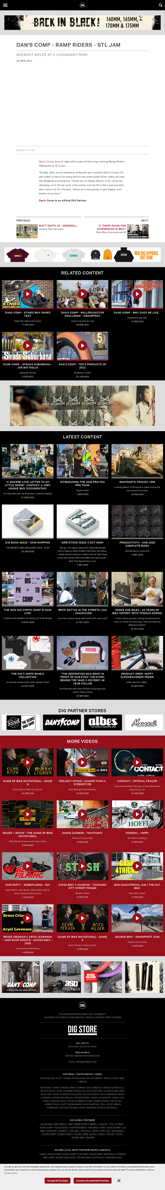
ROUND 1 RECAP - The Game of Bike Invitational (28, 834)
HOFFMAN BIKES (78, 1127)
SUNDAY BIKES (65, 1134)
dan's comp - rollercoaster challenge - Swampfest (82, 314)
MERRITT (63, 1131)
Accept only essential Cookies (91, 1181)
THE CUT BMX (116, 1124)
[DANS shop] (62, 722)
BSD (70, 1124)
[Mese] (144, 722)
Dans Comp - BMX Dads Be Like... (137, 312)
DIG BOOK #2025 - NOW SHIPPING (27, 542)
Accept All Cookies (58, 1181)
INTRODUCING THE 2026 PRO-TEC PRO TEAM (82, 483)
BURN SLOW (81, 1124)
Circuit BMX (54, 1154)
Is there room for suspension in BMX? (111, 227)
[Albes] (103, 722)
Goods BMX (96, 1154)
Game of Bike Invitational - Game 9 (27, 783)
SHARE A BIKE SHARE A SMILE (89, 1134)
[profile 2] (82, 22)
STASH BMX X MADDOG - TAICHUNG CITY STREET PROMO (82, 886)
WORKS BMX (78, 1137)
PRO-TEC (105, 1131)
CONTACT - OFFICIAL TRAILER (137, 781)
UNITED (110, 1134)
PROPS (95, 1131)
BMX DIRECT (60, 1124)
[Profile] (144, 977)
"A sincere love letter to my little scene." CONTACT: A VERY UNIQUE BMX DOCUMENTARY (28, 485)
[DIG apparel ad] (82, 254)
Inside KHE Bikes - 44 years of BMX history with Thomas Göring (137, 611)
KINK (103, 1127)
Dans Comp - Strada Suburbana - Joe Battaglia (27, 366)
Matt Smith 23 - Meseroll (58, 225)
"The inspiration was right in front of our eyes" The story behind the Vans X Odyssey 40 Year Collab (82, 678)
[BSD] (62, 977)
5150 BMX (83, 1154)
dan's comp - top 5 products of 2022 (82, 366)
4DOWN (90, 1137)
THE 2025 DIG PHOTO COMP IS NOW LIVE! (27, 611)
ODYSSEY (74, 1131)
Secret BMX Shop (65, 1157)
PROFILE (86, 1131)
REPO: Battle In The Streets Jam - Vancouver (82, 611)
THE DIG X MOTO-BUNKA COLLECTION (27, 675)
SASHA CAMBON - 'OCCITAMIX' (82, 832)
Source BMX (84, 1157)
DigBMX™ (101, 1014)
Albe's (42, 1154)
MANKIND (51, 1131)
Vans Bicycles (114, 1157)
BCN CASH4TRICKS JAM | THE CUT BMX (137, 886)
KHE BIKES (93, 1127)
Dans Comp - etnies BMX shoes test (27, 314)
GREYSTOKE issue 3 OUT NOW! (82, 542)
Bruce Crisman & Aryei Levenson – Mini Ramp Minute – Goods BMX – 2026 (28, 940)
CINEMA (93, 1124)
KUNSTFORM (113, 1127)
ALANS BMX (47, 1124)
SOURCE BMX (49, 1134)
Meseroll (109, 1154)
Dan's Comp (46, 161)
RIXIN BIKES (117, 1131)
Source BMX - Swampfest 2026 (137, 936)
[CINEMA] (103, 977)
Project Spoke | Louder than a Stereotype (82, 783)
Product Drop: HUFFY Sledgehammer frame (137, 675)
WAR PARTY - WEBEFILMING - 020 (27, 884)
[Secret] (21, 722)
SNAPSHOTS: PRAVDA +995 (137, 481)
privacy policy (14, 1174)
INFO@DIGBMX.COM (86, 1062)
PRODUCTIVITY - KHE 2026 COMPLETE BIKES (137, 544)
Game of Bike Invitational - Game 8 (82, 938)
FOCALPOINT (61, 1127)
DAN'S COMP (46, 1127)
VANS (119, 1134)
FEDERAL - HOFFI (137, 832)
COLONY (103, 1124)
